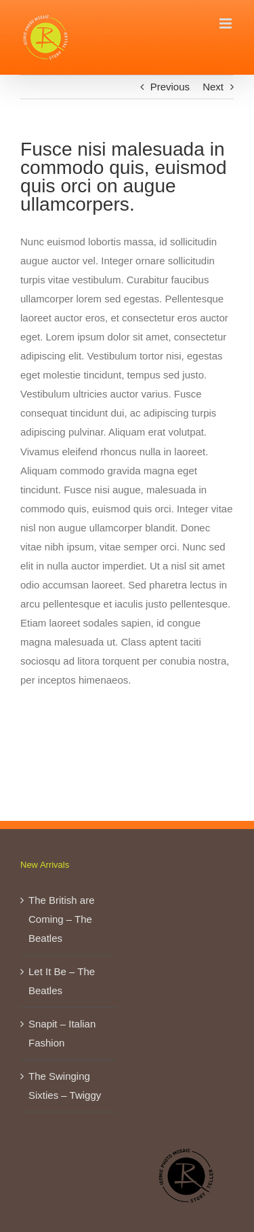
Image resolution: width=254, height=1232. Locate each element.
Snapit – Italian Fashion (62, 1033)
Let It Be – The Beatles (61, 981)
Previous (170, 86)
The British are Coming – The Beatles (61, 919)
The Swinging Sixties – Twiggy (64, 1085)
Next (213, 86)
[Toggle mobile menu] (226, 23)
